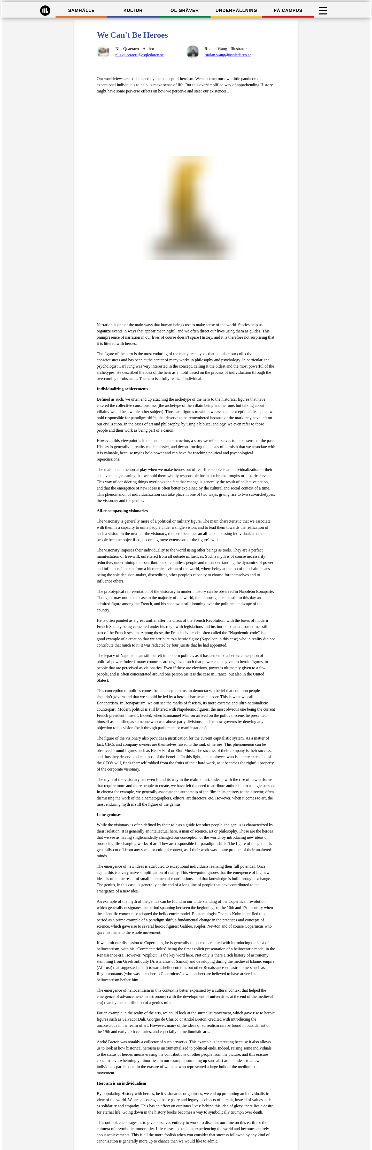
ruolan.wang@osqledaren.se (228, 55)
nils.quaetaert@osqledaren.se (139, 55)
